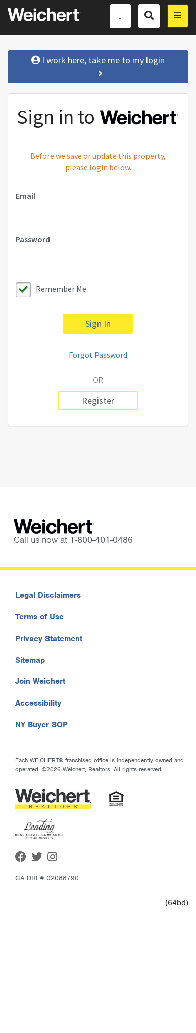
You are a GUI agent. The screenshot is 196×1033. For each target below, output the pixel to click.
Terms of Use (39, 617)
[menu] (177, 16)
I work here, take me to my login (98, 66)
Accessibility (38, 703)
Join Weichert (40, 681)
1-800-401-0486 (101, 539)
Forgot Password (98, 355)
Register (98, 400)
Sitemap (30, 660)
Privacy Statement (48, 639)
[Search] (149, 16)
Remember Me (61, 289)
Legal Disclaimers (48, 595)
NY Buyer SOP (41, 725)
